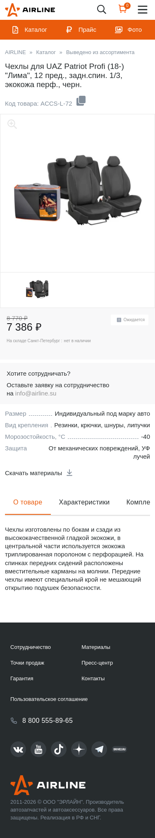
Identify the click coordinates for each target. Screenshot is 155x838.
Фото (135, 29)
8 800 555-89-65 (47, 720)
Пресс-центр (97, 663)
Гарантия (21, 678)
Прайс (87, 29)
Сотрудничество (30, 647)
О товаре (28, 502)
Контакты (93, 678)
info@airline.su (35, 393)
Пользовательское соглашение (49, 699)
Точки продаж (27, 663)
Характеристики (84, 502)
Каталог (36, 29)
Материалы (95, 647)
